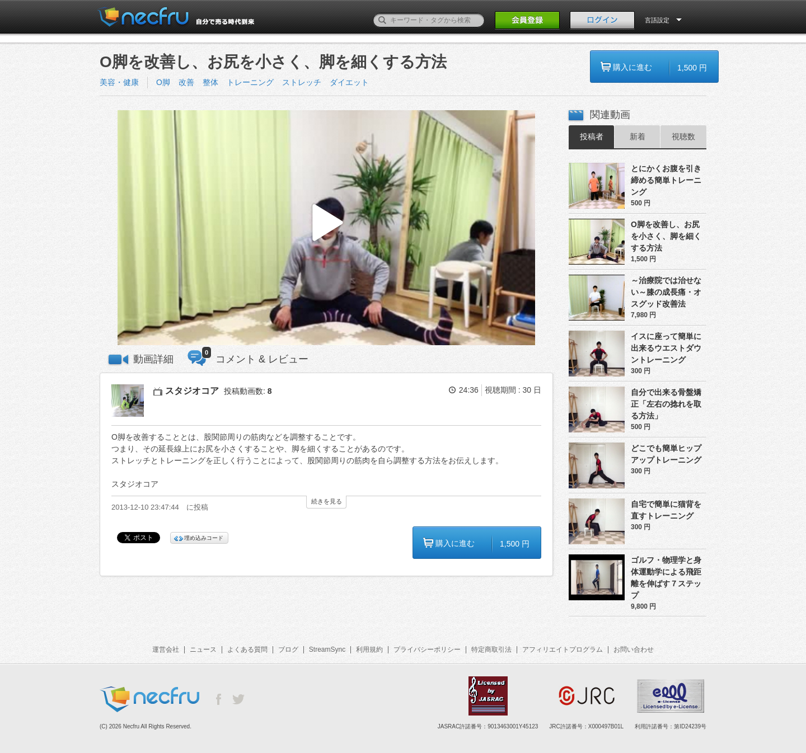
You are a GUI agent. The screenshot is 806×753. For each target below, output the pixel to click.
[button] (326, 228)
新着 (637, 136)
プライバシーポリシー (427, 649)
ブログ (288, 649)
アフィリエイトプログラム (562, 649)
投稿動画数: (248, 391)
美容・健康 (119, 82)
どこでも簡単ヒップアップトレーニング (666, 454)
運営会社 (165, 649)
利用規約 (369, 649)
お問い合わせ (633, 649)
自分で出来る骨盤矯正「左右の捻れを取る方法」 (666, 404)
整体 (210, 82)
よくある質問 (247, 649)
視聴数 (683, 136)
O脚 (163, 82)
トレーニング (250, 82)
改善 (186, 82)
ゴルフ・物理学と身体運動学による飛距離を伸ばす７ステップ (666, 578)
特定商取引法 (491, 649)
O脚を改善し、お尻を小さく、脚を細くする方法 (666, 236)
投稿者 (591, 136)
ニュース (203, 649)
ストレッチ (301, 82)
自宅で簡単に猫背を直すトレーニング (666, 510)
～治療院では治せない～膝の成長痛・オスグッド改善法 (666, 292)
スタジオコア (192, 391)
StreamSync (327, 649)
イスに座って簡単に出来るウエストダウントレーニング (666, 348)
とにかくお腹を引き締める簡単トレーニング (666, 180)
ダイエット (349, 82)
